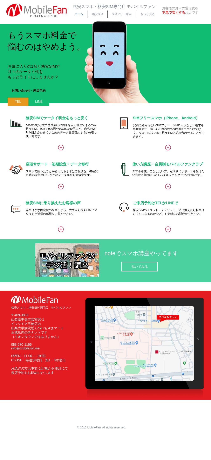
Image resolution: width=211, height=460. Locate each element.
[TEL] (18, 102)
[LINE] (38, 102)
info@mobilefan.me (25, 348)
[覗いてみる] (139, 266)
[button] (28, 90)
